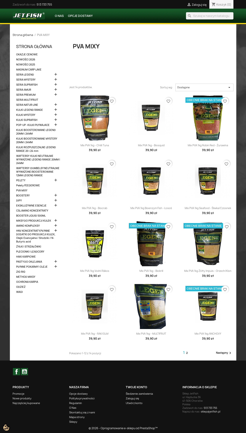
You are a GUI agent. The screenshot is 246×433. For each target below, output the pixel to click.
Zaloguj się (132, 398)
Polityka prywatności (82, 398)
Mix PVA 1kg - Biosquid (151, 145)
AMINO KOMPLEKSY (28, 225)
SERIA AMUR (23, 89)
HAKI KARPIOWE (26, 256)
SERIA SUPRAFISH (27, 84)
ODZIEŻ (21, 287)
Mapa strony (77, 417)
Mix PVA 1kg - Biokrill (151, 271)
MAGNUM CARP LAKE (29, 69)
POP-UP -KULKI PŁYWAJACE (33, 125)
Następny (224, 353)
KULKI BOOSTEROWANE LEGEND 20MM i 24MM (36, 131)
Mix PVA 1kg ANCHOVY (208, 333)
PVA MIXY (21, 190)
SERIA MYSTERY (25, 79)
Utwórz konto (134, 403)
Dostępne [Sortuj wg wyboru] (204, 87)
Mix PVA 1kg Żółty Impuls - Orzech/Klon (207, 271)
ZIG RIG (20, 271)
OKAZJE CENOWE (27, 54)
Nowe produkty (22, 398)
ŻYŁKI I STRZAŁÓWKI (28, 246)
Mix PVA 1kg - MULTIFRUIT (151, 333)
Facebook (16, 371)
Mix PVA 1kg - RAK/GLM (94, 333)
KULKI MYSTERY (25, 115)
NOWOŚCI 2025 (25, 64)
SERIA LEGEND (25, 74)
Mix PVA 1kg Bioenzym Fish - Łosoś (151, 208)
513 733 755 (44, 4)
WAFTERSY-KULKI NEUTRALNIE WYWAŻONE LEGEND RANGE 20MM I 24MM (38, 159)
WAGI (19, 292)
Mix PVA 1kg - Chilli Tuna (95, 145)
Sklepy (73, 421)
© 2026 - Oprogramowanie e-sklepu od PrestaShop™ (123, 428)
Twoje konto (136, 387)
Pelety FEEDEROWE (28, 185)
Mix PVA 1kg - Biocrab (94, 208)
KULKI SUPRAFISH (26, 120)
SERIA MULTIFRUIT (27, 99)
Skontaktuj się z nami (82, 412)
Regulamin (75, 403)
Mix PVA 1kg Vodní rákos (94, 271)
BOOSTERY (23, 195)
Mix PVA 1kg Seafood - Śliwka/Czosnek (208, 208)
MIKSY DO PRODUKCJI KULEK (33, 220)
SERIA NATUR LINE (27, 104)
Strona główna (34, 46)
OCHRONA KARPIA (27, 282)
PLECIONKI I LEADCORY (30, 251)
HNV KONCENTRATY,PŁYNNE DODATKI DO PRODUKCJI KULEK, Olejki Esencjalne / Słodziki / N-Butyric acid (35, 236)
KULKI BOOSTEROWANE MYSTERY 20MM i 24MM (36, 140)
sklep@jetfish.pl (210, 411)
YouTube (24, 371)
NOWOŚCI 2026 (25, 59)
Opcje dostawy (80, 16)
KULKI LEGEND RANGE (29, 110)
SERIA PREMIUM (26, 94)
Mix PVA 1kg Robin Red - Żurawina (208, 145)
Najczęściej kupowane (26, 403)
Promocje (18, 393)
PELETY (20, 180)
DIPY (19, 200)
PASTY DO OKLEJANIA (29, 261)
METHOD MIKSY (25, 276)
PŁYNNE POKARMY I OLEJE (32, 266)
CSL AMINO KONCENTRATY (32, 210)
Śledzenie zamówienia (139, 393)
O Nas (59, 16)
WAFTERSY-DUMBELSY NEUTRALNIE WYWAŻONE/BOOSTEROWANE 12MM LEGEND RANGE (37, 172)
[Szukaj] (209, 15)
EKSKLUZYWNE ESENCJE (31, 205)
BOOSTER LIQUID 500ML (31, 215)
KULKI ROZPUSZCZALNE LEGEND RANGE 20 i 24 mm (36, 149)
